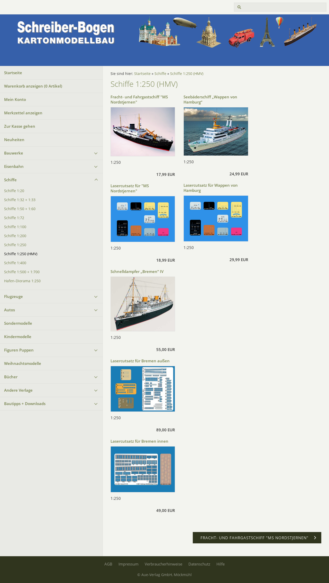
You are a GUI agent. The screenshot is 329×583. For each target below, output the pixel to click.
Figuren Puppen (19, 350)
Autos (9, 309)
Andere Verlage (18, 390)
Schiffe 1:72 (14, 218)
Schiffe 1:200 (15, 236)
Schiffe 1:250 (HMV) (20, 254)
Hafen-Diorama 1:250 (22, 281)
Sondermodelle (18, 323)
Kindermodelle (17, 336)
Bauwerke (13, 153)
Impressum (128, 564)
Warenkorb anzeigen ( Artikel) (33, 86)
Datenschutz (199, 564)
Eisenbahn (14, 166)
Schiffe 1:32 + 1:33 (19, 200)
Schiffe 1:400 (15, 263)
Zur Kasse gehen (19, 126)
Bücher (10, 376)
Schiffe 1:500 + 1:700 (22, 272)
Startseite (13, 72)
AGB (108, 564)
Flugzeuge (13, 296)
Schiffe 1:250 (15, 245)
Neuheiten (14, 139)
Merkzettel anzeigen (23, 112)
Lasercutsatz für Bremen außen (140, 360)
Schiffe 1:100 (15, 227)
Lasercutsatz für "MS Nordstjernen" (130, 188)
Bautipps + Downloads (24, 403)
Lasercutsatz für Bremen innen (139, 441)
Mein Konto (15, 99)
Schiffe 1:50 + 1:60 (19, 209)
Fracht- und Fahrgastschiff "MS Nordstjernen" (139, 99)
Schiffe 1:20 (14, 190)
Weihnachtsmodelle (22, 363)
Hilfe (220, 564)
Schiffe (10, 179)
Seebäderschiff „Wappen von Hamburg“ (210, 99)
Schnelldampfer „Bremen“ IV (137, 271)
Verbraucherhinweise (163, 564)
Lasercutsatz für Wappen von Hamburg (211, 188)
